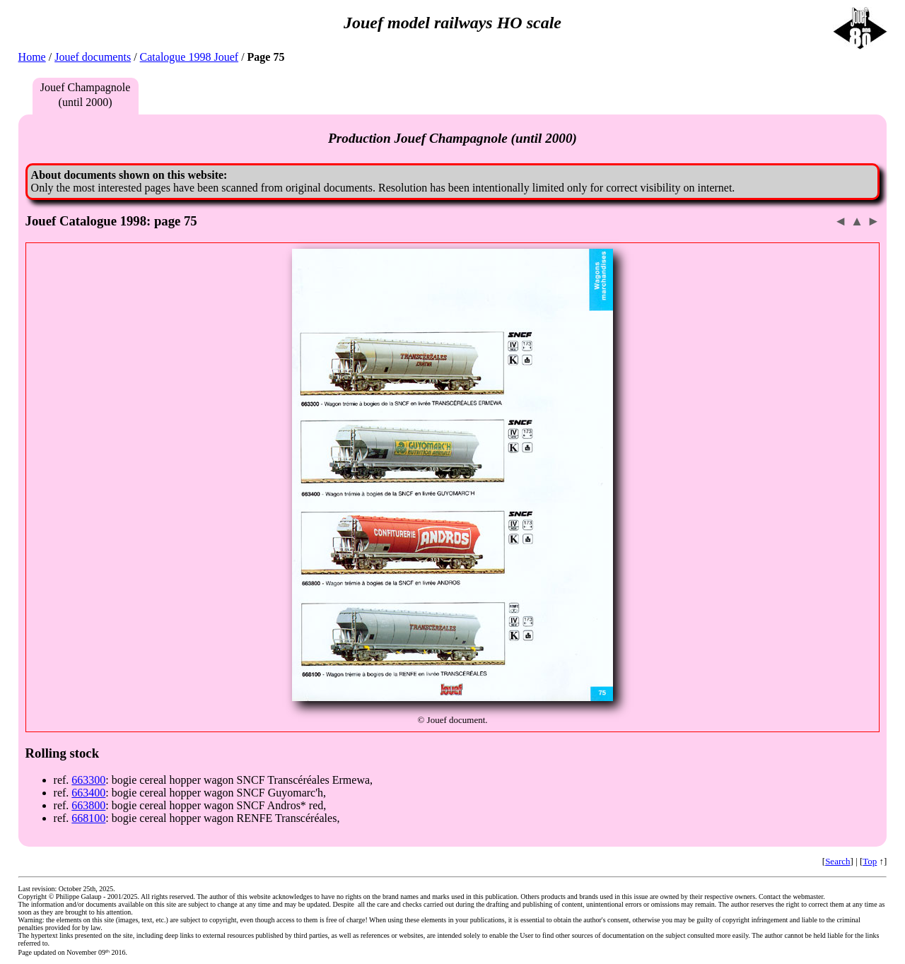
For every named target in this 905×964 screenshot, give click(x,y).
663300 (88, 780)
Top (870, 861)
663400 (88, 793)
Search (837, 861)
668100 (88, 818)
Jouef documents (92, 57)
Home (32, 57)
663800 (88, 805)
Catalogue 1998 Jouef (189, 57)
